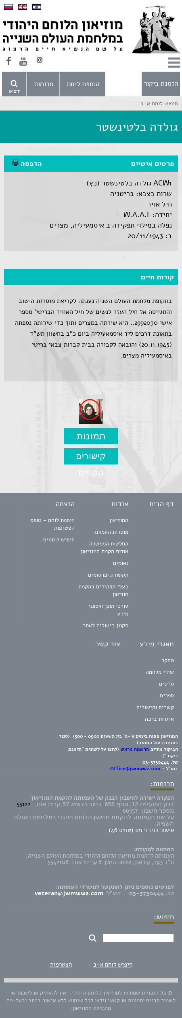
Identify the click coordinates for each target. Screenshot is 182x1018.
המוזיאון (118, 520)
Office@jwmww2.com (135, 768)
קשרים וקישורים (155, 707)
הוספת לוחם (83, 84)
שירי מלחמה (160, 672)
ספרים (167, 695)
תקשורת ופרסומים (108, 575)
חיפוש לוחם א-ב (112, 964)
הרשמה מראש (135, 749)
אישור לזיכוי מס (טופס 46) (141, 830)
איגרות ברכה (159, 719)
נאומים (120, 563)
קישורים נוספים (91, 457)
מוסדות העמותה (110, 532)
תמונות (91, 435)
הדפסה (27, 163)
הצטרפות (61, 964)
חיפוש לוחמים (59, 539)
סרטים (166, 684)
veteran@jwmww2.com (69, 893)
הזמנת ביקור (161, 83)
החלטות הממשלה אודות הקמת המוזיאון (104, 547)
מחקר (167, 660)
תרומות (43, 84)
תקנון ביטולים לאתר (105, 625)
